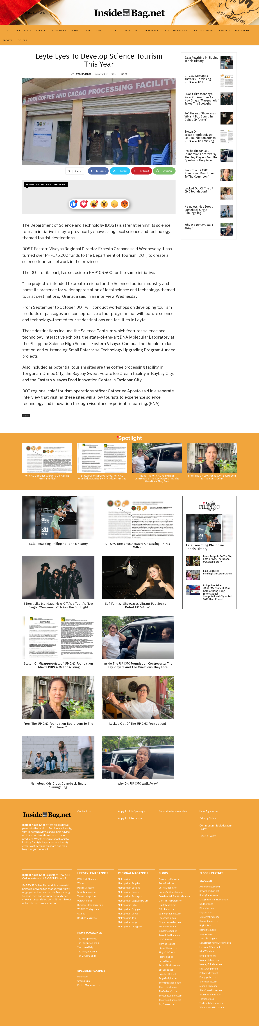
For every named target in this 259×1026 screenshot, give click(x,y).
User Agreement (209, 810)
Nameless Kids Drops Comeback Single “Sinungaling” (199, 210)
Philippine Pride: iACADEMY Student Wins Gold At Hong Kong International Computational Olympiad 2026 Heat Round (217, 592)
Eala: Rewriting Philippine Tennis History (201, 59)
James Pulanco (83, 73)
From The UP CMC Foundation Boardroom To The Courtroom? (200, 173)
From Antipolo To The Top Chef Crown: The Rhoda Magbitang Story (217, 559)
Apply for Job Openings (131, 810)
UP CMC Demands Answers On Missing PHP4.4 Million (198, 79)
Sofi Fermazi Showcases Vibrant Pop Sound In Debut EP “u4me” (200, 116)
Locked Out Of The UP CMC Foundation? (199, 190)
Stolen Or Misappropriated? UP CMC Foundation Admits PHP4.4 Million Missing (200, 136)
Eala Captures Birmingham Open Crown (217, 572)
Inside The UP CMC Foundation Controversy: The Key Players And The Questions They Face (201, 155)
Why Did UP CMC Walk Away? (199, 226)
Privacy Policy (207, 817)
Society (26, 415)
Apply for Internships (130, 817)
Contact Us (84, 810)
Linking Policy (207, 835)
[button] (232, 12)
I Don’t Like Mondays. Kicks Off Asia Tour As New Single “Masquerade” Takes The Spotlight (202, 98)
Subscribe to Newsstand (173, 810)
